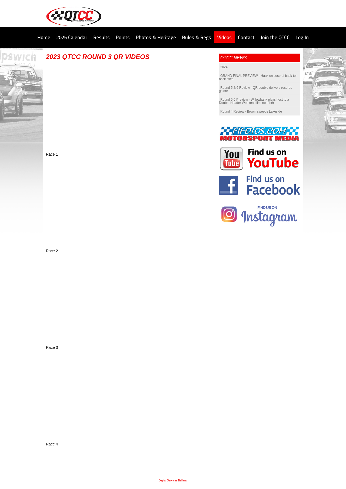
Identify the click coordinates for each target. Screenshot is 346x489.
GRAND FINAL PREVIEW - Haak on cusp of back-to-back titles (258, 77)
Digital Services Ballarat (173, 480)
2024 (224, 67)
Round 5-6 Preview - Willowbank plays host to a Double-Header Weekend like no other (254, 101)
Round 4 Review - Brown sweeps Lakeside (251, 111)
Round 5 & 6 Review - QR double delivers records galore (255, 89)
